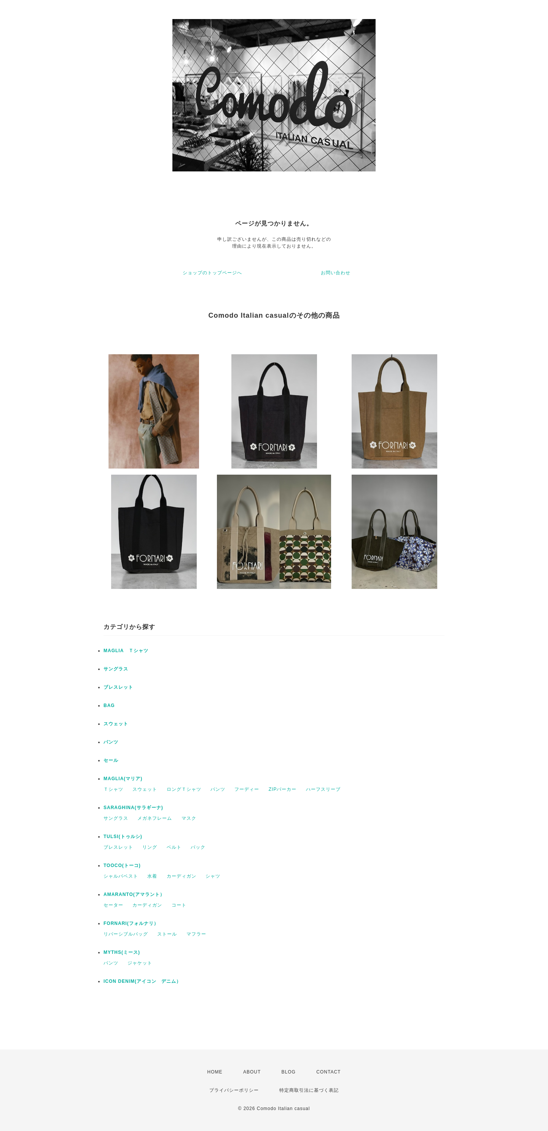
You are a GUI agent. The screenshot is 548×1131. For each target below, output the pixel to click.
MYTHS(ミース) (122, 952)
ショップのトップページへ (212, 272)
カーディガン (181, 876)
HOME (215, 1072)
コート (179, 905)
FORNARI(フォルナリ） (131, 923)
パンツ (111, 742)
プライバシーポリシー (234, 1090)
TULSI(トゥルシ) (123, 836)
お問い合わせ (335, 272)
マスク (189, 818)
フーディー (246, 789)
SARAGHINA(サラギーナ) (133, 807)
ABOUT (252, 1072)
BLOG (289, 1072)
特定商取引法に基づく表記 (309, 1090)
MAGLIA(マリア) (123, 778)
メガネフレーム (154, 818)
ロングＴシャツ (184, 789)
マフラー (196, 934)
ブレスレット (118, 687)
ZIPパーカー (283, 789)
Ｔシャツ (113, 789)
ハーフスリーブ (323, 789)
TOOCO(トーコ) (122, 865)
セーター (113, 905)
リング (149, 847)
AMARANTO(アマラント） (134, 894)
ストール (167, 934)
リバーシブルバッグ (126, 934)
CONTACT (328, 1072)
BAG (109, 705)
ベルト (174, 847)
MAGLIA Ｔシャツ (126, 650)
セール (111, 760)
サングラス (116, 669)
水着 (152, 876)
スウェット (116, 723)
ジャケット (139, 963)
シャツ (213, 876)
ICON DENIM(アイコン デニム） (142, 981)
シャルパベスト (121, 876)
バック (198, 847)
